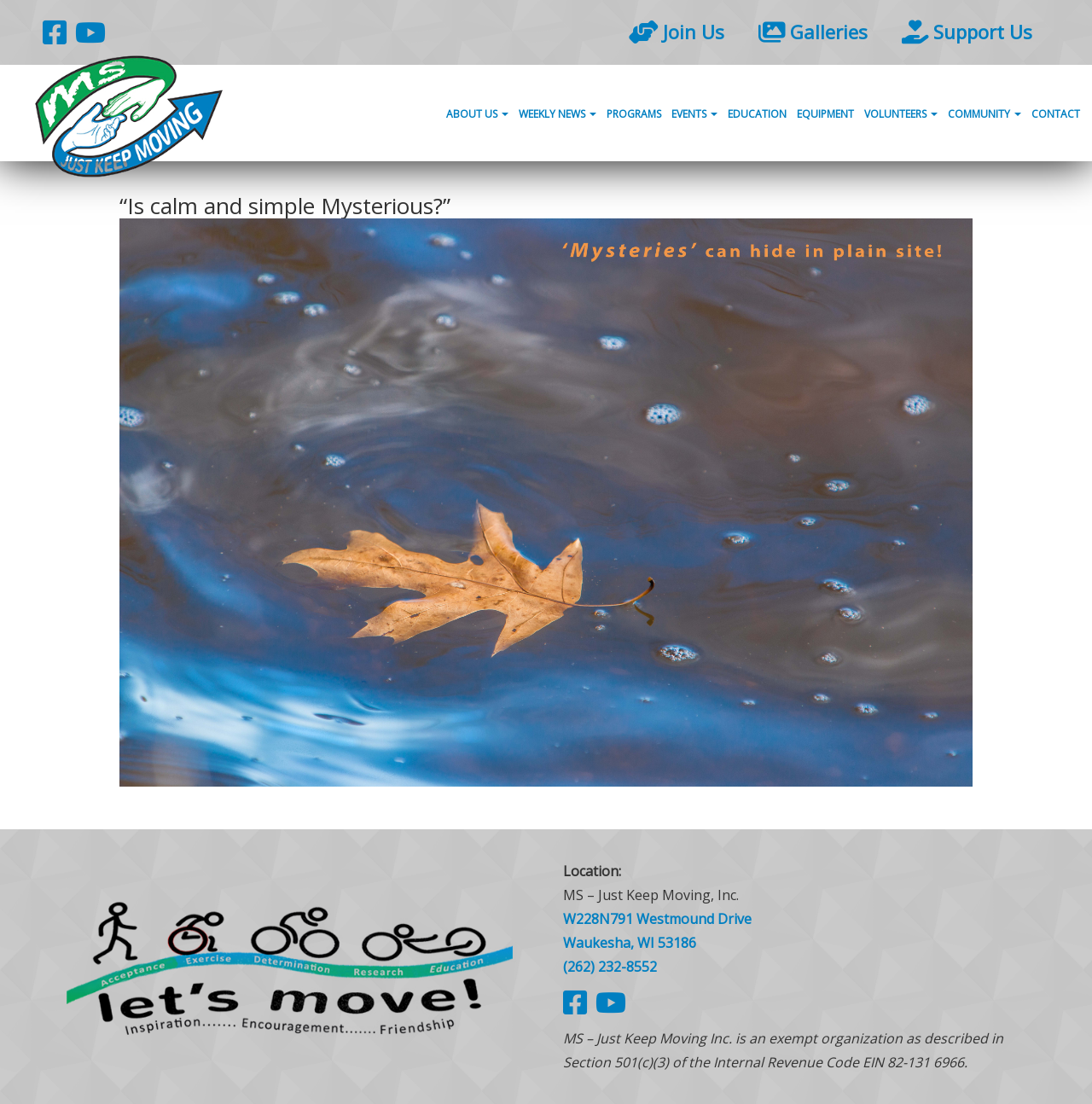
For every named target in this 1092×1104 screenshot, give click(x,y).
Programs (634, 114)
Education (757, 114)
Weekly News (557, 114)
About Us (477, 114)
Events (694, 114)
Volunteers (901, 114)
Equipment (825, 114)
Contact (1055, 114)
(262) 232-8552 (610, 966)
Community (984, 114)
